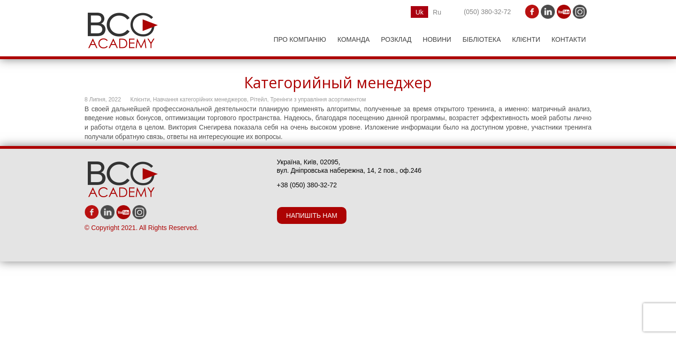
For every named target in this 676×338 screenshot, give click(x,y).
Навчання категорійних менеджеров (200, 99)
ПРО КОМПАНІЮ (300, 39)
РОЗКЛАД (396, 39)
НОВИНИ (437, 39)
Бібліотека (481, 39)
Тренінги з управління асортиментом (318, 99)
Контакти (569, 39)
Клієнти (526, 39)
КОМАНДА (354, 39)
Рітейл (258, 99)
